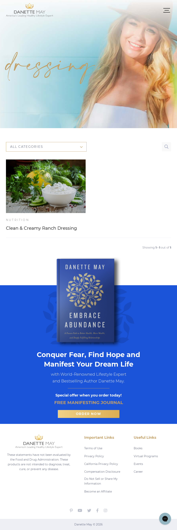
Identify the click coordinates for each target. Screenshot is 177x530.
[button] (112, 10)
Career (138, 471)
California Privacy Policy (101, 464)
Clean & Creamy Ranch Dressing (41, 228)
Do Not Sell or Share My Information (101, 481)
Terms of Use (93, 448)
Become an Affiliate (98, 491)
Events (138, 464)
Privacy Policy (94, 456)
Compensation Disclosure (102, 471)
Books (138, 448)
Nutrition (17, 220)
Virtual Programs (146, 456)
